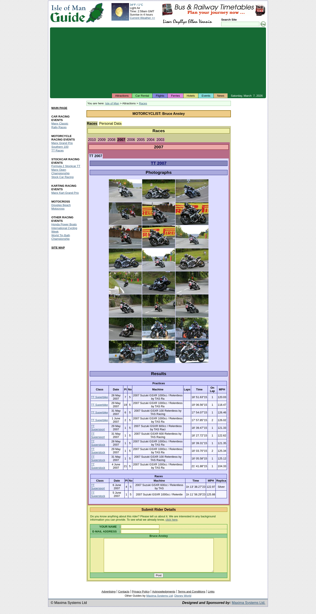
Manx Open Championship (60, 171)
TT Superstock (98, 443)
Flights (160, 95)
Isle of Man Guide (68, 13)
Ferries (175, 95)
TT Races (57, 150)
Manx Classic (59, 123)
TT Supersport (98, 427)
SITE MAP (58, 247)
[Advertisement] (158, 60)
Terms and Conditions (191, 598)
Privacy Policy (141, 598)
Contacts (123, 598)
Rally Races (58, 127)
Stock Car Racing (62, 177)
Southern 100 (59, 146)
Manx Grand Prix (62, 143)
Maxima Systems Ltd (159, 602)
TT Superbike (99, 397)
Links (211, 598)
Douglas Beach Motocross (61, 207)
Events (206, 95)
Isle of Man (112, 103)
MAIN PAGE (59, 108)
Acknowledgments (163, 598)
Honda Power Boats (64, 224)
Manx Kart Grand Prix (65, 193)
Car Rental (142, 95)
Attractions (122, 95)
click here (171, 519)
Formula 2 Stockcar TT (65, 166)
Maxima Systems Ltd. (248, 609)
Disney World (182, 602)
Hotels (191, 95)
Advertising (108, 598)
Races (143, 103)
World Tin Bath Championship (60, 237)
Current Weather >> (142, 18)
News (220, 95)
